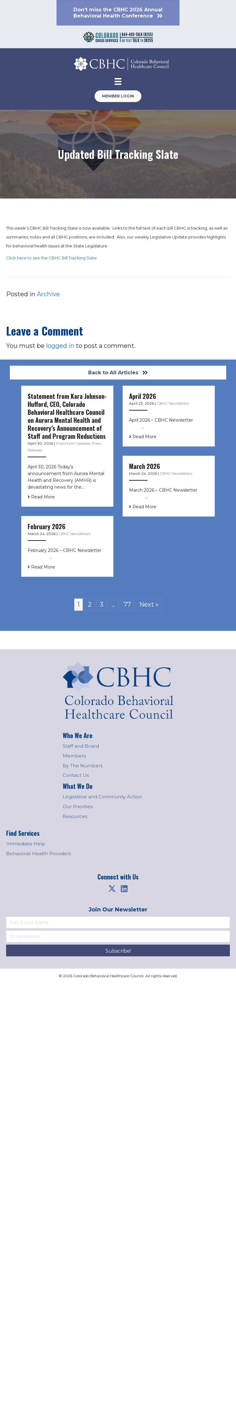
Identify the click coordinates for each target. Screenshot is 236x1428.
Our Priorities (78, 806)
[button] (111, 888)
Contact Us (76, 775)
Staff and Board (81, 746)
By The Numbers (83, 766)
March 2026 (144, 466)
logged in (60, 345)
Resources (75, 816)
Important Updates (73, 443)
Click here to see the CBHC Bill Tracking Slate (51, 257)
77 (127, 604)
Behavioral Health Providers (38, 853)
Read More (41, 497)
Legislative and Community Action (102, 797)
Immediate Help (25, 844)
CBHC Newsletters (173, 403)
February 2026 (46, 526)
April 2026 (142, 396)
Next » (149, 604)
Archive (48, 294)
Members (74, 756)
